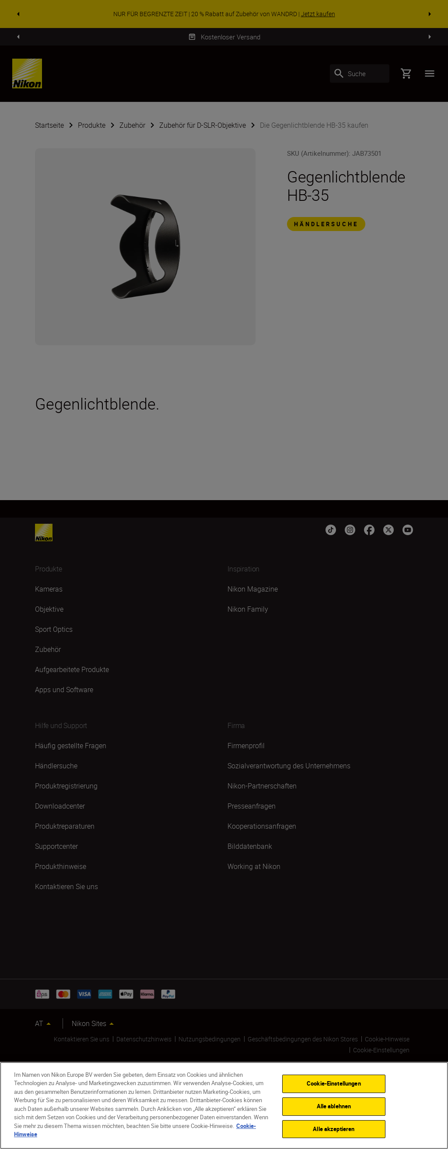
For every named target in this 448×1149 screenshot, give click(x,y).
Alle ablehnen (334, 1106)
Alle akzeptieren (333, 1129)
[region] (224, 1105)
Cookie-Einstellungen (334, 1084)
